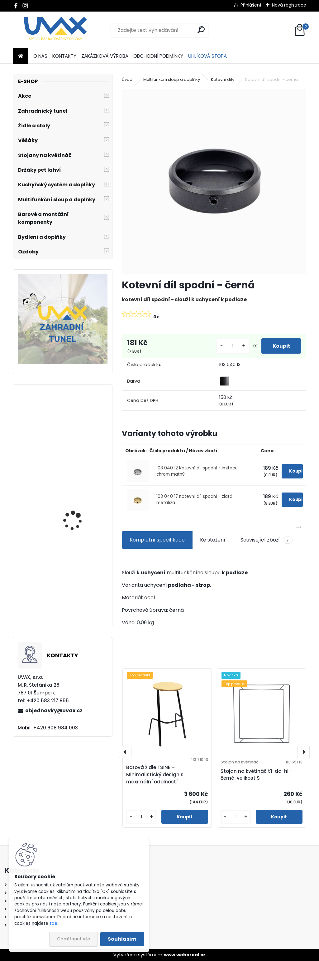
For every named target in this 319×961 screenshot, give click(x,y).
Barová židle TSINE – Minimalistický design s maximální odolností (154, 774)
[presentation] (125, 752)
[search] (201, 29)
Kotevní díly (222, 79)
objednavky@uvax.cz (54, 710)
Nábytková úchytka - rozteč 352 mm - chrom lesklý (79, 444)
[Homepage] (20, 56)
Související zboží (266, 540)
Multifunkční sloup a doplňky (171, 79)
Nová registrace (289, 5)
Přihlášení (250, 5)
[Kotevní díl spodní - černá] (214, 181)
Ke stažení (212, 539)
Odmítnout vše (73, 939)
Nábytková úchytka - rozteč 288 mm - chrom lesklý (79, 595)
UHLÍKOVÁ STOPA (207, 56)
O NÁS (40, 56)
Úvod (127, 79)
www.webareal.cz (185, 955)
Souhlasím (122, 939)
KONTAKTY (64, 56)
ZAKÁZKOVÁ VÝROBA (104, 56)
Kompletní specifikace (157, 539)
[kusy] (229, 346)
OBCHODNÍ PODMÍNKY (158, 56)
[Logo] (55, 30)
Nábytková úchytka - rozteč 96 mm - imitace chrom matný (79, 520)
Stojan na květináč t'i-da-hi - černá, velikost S (256, 775)
